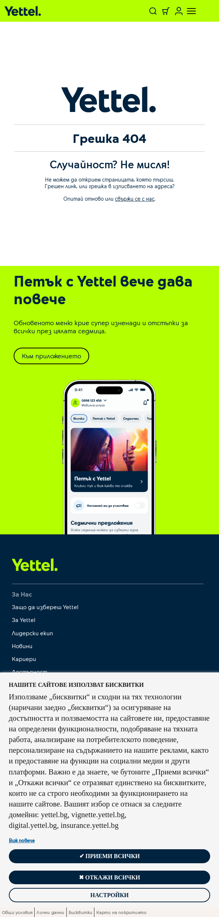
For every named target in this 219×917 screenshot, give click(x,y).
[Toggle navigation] (186, 11)
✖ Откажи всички (109, 877)
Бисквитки (81, 912)
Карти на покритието (121, 912)
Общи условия (17, 912)
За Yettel (23, 619)
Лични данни (50, 912)
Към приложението (51, 356)
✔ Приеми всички (109, 856)
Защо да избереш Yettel (45, 606)
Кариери (24, 658)
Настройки (109, 895)
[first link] (35, 564)
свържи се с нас (134, 199)
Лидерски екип (32, 632)
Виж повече (22, 840)
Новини (22, 645)
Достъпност (30, 671)
